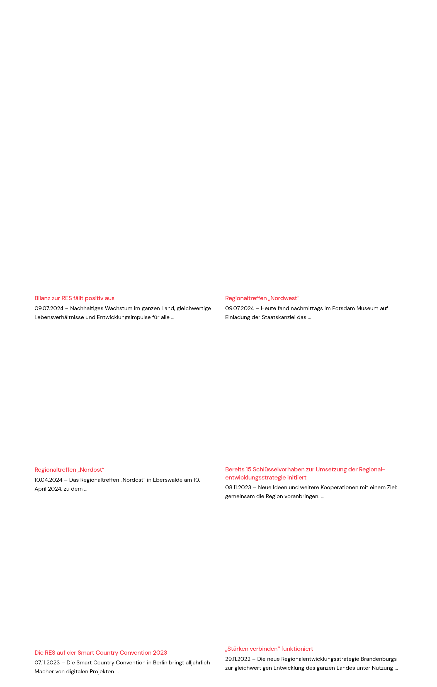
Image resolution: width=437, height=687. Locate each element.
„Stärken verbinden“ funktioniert (269, 649)
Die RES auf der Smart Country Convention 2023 (101, 653)
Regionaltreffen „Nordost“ (69, 470)
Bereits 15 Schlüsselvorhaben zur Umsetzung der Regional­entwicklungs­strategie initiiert (305, 473)
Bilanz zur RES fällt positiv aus (75, 298)
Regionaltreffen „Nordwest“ (262, 298)
